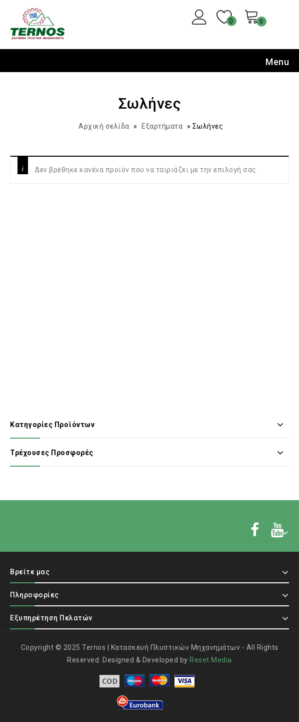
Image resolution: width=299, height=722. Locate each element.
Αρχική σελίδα (104, 126)
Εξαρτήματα (162, 126)
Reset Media (211, 660)
